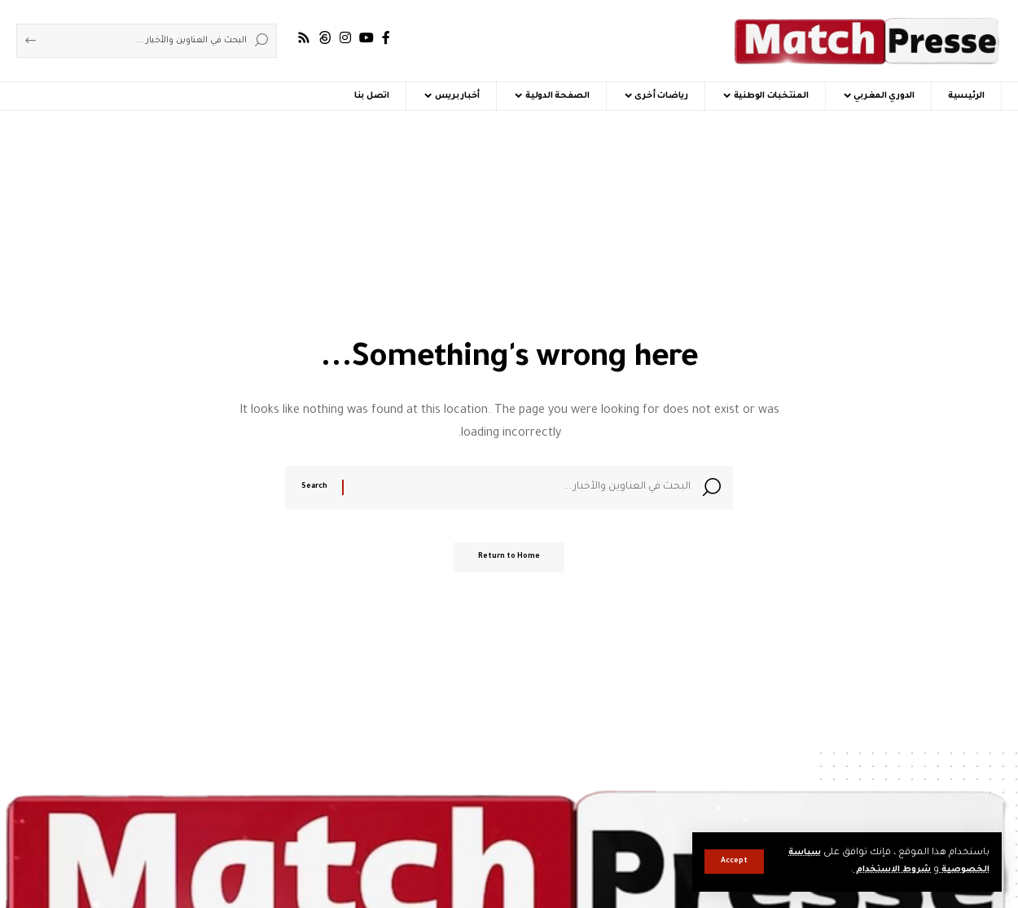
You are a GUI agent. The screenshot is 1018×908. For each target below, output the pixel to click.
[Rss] (303, 38)
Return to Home (509, 563)
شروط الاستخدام (882, 870)
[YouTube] (366, 38)
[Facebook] (386, 38)
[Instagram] (345, 38)
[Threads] (325, 38)
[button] (734, 861)
